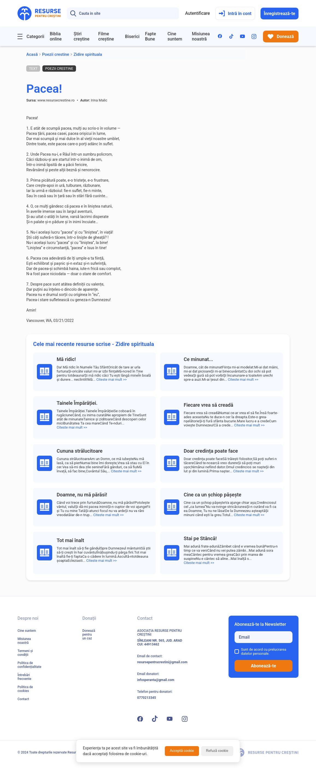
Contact (23, 699)
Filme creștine (106, 36)
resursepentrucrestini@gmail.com (162, 662)
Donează (281, 36)
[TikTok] (231, 36)
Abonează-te (263, 665)
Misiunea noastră (201, 36)
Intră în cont (235, 13)
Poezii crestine (55, 54)
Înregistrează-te (279, 13)
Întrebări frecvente (24, 677)
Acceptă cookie (182, 750)
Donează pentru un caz (88, 634)
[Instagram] (253, 36)
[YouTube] (242, 36)
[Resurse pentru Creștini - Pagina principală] (39, 13)
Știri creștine (82, 36)
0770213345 (146, 698)
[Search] (123, 13)
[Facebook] (220, 36)
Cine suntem (175, 36)
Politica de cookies (25, 689)
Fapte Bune (150, 36)
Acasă (32, 54)
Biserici (132, 36)
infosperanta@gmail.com (155, 680)
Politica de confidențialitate (29, 665)
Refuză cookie (217, 750)
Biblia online (56, 36)
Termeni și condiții (25, 653)
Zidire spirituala (88, 54)
